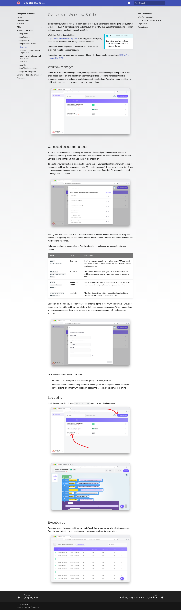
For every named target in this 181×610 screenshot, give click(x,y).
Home (19, 17)
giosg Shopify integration (28, 68)
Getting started (30, 20)
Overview (23, 47)
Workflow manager (145, 17)
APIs (30, 27)
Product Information (30, 30)
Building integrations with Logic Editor (30, 51)
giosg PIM (22, 65)
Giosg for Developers (26, 14)
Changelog (21, 78)
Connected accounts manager (150, 20)
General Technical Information (30, 75)
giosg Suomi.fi (24, 37)
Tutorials (30, 24)
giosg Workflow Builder (31, 44)
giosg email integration (27, 72)
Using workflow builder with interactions (30, 57)
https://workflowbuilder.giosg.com (62, 38)
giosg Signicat (24, 40)
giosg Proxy (23, 34)
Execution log (143, 27)
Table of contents (145, 14)
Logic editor (142, 24)
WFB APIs (23, 62)
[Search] (150, 3)
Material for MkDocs (32, 607)
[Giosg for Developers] (18, 2)
